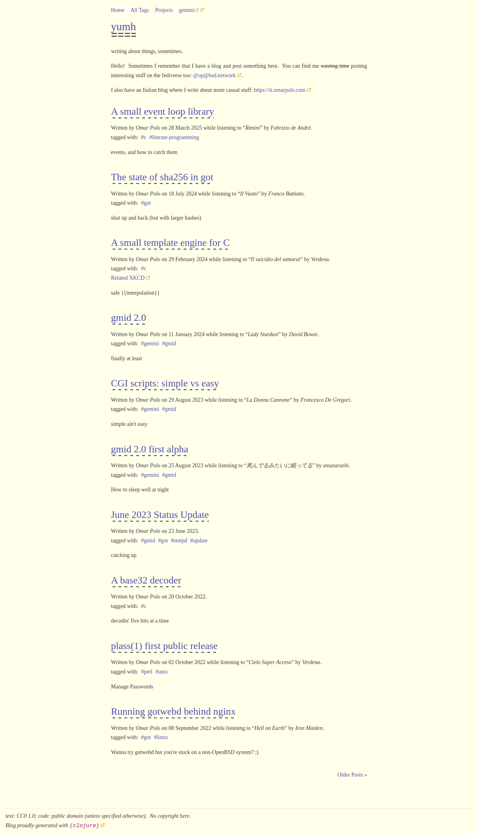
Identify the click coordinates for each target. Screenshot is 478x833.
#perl (146, 669)
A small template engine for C (170, 242)
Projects (164, 10)
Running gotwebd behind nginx (173, 709)
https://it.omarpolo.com (279, 90)
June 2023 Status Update (160, 513)
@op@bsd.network (214, 75)
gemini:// (189, 10)
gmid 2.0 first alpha (149, 448)
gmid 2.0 (128, 317)
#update (199, 538)
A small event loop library (162, 111)
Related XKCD (127, 277)
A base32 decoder (146, 578)
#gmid (169, 342)
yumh (123, 26)
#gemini (150, 342)
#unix (161, 669)
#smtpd (179, 538)
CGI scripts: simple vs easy (165, 382)
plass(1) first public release (164, 643)
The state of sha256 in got (162, 177)
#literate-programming (174, 137)
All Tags (139, 10)
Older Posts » (352, 771)
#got (146, 202)
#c (143, 137)
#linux (161, 734)
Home (117, 10)
